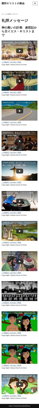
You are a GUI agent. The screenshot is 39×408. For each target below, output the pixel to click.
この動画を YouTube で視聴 (11, 62)
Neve (10, 406)
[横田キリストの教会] (13, 3)
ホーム (4, 14)
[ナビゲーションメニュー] (35, 3)
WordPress (26, 406)
